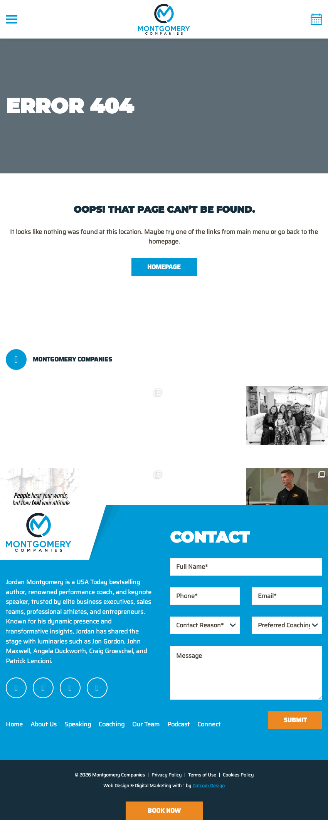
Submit (295, 720)
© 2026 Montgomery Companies (110, 774)
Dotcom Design (208, 785)
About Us (43, 724)
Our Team (146, 724)
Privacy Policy (166, 774)
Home (14, 724)
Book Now (164, 810)
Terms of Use (202, 774)
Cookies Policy (238, 774)
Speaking (77, 724)
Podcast (178, 724)
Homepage (164, 267)
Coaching (111, 724)
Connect (208, 724)
